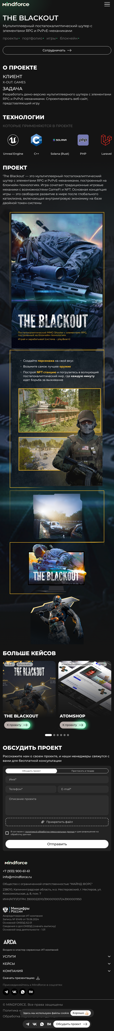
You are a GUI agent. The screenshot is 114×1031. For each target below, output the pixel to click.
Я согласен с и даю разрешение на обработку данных (55, 833)
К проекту (17, 725)
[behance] (49, 1024)
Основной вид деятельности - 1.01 (24, 929)
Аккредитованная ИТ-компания (23, 915)
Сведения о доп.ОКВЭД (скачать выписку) (29, 926)
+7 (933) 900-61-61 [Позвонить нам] (16, 871)
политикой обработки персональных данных (50, 831)
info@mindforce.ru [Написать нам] (17, 877)
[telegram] (27, 1024)
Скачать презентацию (21, 978)
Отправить (57, 844)
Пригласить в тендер (82, 771)
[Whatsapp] (41, 1024)
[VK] (34, 1024)
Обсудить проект (31, 771)
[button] (48, 735)
